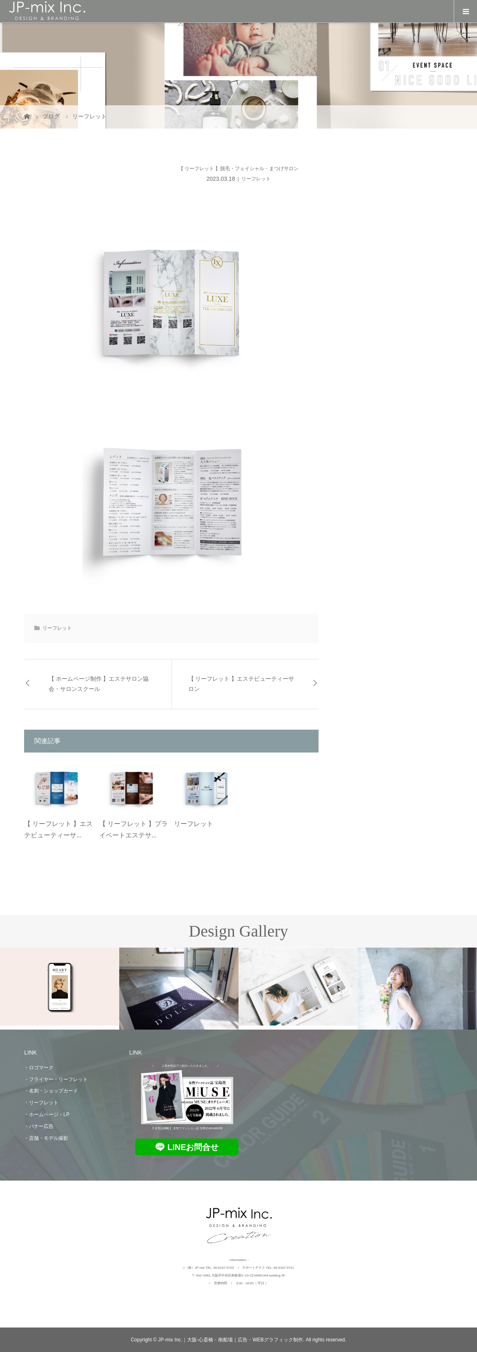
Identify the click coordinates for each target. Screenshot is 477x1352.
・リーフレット (41, 1103)
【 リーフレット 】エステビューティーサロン (241, 684)
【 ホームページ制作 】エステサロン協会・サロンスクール (99, 684)
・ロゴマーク (38, 1067)
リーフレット (256, 179)
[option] (59, 986)
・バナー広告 (38, 1126)
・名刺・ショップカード (51, 1091)
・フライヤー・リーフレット (56, 1079)
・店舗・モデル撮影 (46, 1138)
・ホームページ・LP (46, 1114)
